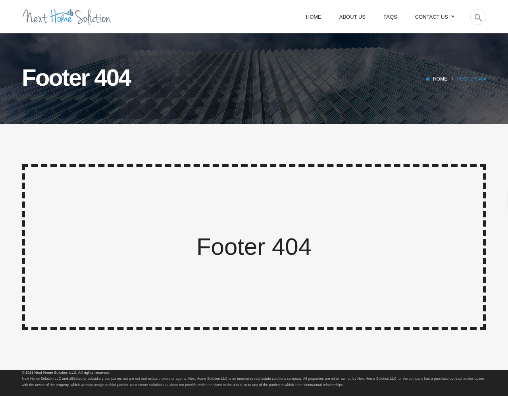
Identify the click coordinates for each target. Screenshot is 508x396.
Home (440, 79)
